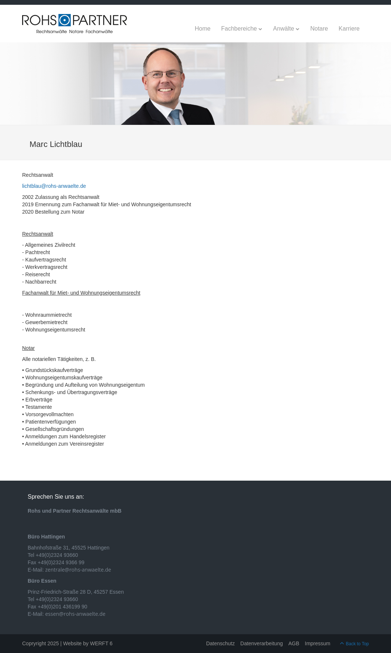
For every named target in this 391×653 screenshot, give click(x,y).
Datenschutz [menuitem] (220, 643)
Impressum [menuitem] (317, 643)
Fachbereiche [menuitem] (239, 28)
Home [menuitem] (203, 28)
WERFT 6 (101, 643)
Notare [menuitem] (319, 28)
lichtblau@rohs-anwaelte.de (54, 186)
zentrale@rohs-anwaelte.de (78, 569)
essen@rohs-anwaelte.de (75, 613)
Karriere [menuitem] (349, 28)
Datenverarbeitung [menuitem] (262, 643)
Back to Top (357, 643)
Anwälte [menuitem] (283, 28)
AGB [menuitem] (294, 643)
